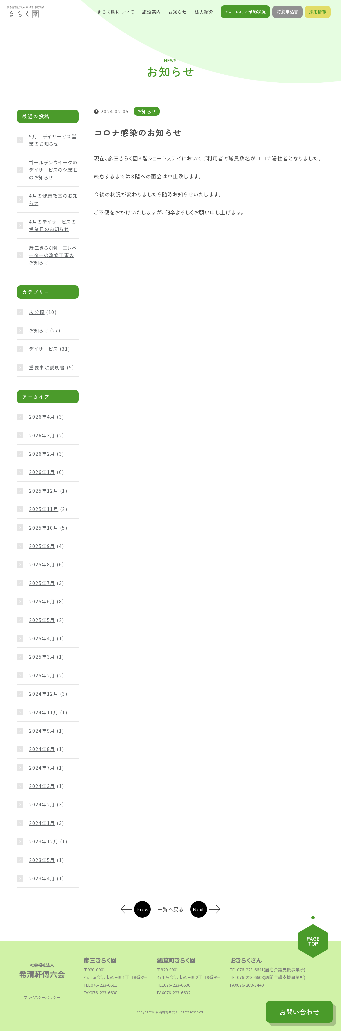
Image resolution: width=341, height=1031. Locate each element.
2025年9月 (42, 546)
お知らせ (38, 330)
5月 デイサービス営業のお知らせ (53, 140)
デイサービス (43, 348)
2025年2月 (42, 675)
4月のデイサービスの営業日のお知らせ (52, 225)
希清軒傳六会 (42, 970)
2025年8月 (42, 564)
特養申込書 (287, 11)
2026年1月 (42, 472)
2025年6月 (42, 601)
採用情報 (317, 11)
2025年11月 (43, 509)
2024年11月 (43, 712)
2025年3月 (42, 656)
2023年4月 (42, 878)
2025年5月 (42, 620)
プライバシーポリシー (42, 997)
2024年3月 (42, 786)
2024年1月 (42, 823)
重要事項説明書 (47, 367)
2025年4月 (42, 638)
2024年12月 (43, 693)
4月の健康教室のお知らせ (53, 199)
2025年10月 (43, 527)
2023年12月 (43, 841)
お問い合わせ (299, 1012)
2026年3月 (42, 435)
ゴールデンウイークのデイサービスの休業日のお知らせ (53, 170)
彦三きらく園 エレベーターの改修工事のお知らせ (53, 255)
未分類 (37, 312)
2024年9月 (42, 730)
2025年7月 (42, 583)
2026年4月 (42, 416)
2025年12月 (43, 490)
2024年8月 (42, 749)
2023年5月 (42, 860)
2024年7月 (42, 767)
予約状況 (245, 11)
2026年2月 (42, 453)
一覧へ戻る (170, 909)
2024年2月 (42, 804)
